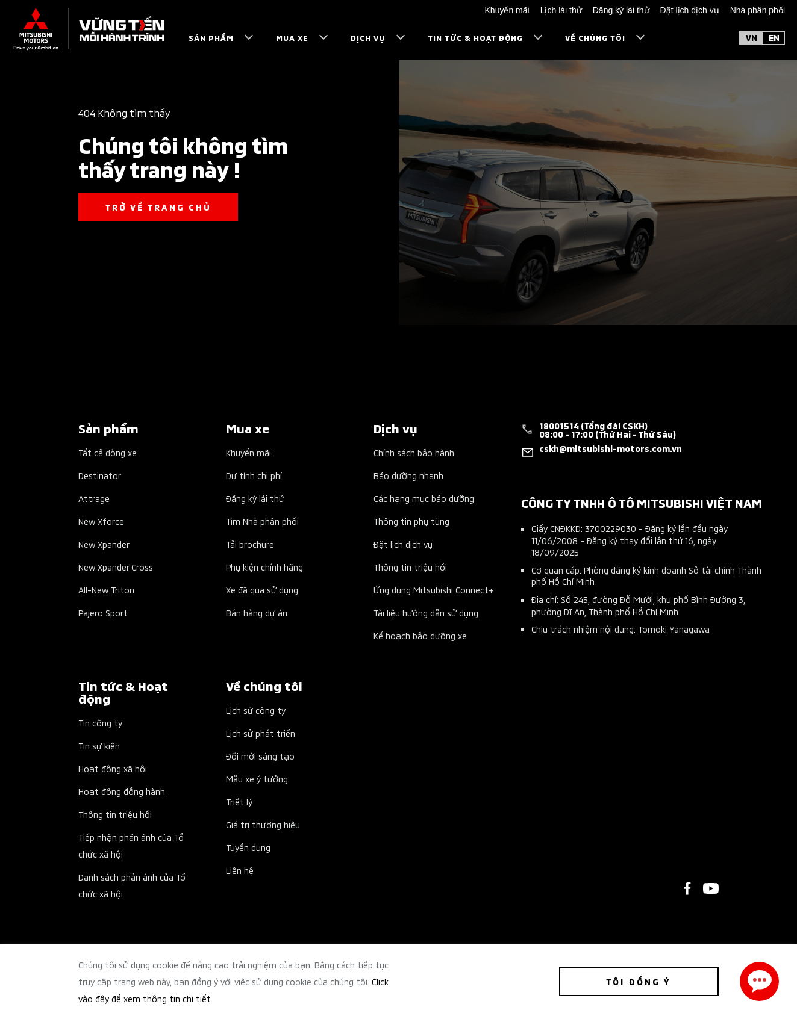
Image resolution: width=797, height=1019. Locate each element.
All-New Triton (106, 589)
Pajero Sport (103, 612)
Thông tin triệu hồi (410, 566)
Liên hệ (240, 870)
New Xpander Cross (115, 566)
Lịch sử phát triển (260, 733)
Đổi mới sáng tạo (260, 755)
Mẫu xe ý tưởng (257, 778)
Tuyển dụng (248, 847)
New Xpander (104, 544)
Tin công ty (100, 722)
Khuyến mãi (248, 452)
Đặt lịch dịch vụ (403, 544)
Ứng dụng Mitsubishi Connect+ (433, 589)
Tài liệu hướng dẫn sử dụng (425, 612)
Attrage (94, 498)
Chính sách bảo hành (413, 452)
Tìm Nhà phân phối (262, 521)
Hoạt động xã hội (112, 768)
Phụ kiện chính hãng (264, 566)
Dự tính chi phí (254, 475)
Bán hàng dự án (256, 612)
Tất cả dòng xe (107, 452)
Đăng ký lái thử (255, 498)
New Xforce (101, 521)
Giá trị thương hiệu (263, 824)
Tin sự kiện (99, 745)
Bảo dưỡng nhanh (408, 475)
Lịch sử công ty (256, 710)
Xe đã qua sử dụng (262, 589)
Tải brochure (250, 544)
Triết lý (239, 801)
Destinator (99, 475)
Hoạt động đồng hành (121, 791)
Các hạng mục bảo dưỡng (423, 498)
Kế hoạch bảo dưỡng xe (420, 635)
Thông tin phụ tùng (411, 521)
